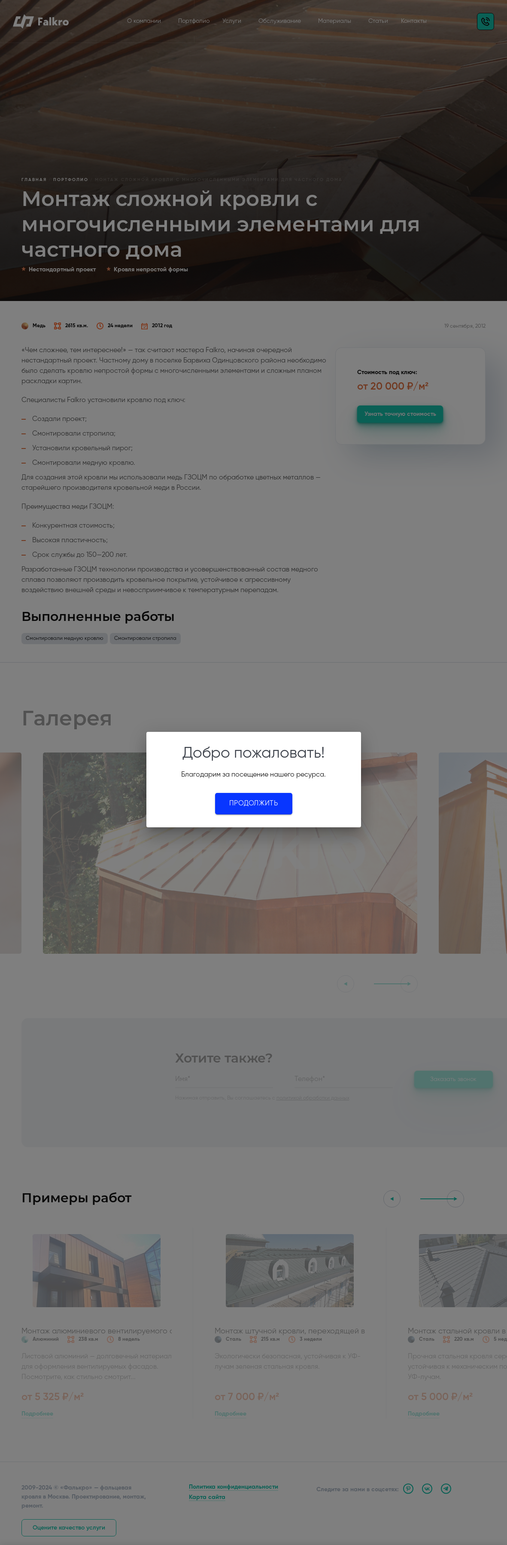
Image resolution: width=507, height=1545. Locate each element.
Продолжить (253, 803)
